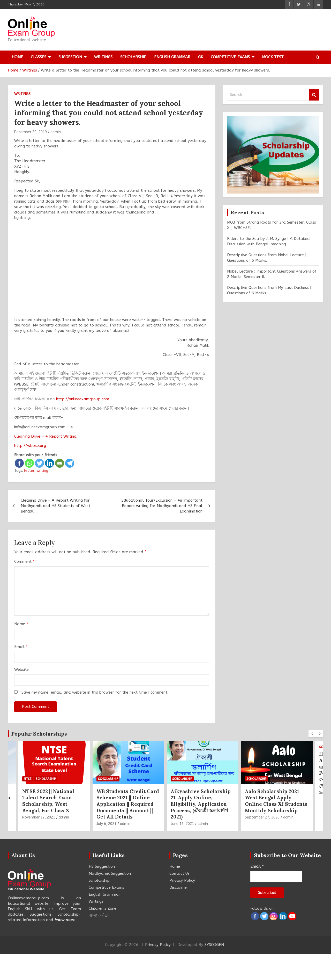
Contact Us (179, 873)
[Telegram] (69, 463)
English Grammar (172, 57)
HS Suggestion (102, 866)
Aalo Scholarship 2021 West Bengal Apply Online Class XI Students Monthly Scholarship (276, 801)
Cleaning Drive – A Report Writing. (45, 436)
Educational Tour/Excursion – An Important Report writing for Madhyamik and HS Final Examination (161, 506)
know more (65, 919)
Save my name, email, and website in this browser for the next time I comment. (94, 692)
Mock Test (273, 57)
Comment (24, 561)
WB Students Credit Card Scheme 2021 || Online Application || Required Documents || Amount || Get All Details (127, 804)
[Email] (59, 463)
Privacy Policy (182, 880)
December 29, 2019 (30, 132)
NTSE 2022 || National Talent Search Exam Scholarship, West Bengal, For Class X (48, 801)
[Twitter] (39, 463)
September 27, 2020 (262, 817)
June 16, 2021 (182, 824)
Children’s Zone (102, 908)
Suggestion (70, 57)
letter (29, 470)
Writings (103, 57)
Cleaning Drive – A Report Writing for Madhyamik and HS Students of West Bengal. (55, 506)
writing (42, 470)
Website (21, 669)
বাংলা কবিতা (98, 915)
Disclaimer (178, 887)
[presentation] (312, 733)
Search (314, 95)
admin (55, 132)
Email (21, 646)
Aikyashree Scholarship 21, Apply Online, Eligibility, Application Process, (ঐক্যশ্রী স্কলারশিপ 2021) (201, 804)
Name (21, 624)
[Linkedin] (49, 463)
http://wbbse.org (30, 445)
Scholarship (133, 57)
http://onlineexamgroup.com (82, 399)
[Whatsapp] (29, 463)
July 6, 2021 (106, 824)
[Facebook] (19, 463)
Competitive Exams (230, 57)
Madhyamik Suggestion (110, 873)
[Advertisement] (111, 271)
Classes (38, 57)
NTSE (27, 779)
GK (200, 57)
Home (17, 57)
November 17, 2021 (38, 817)
